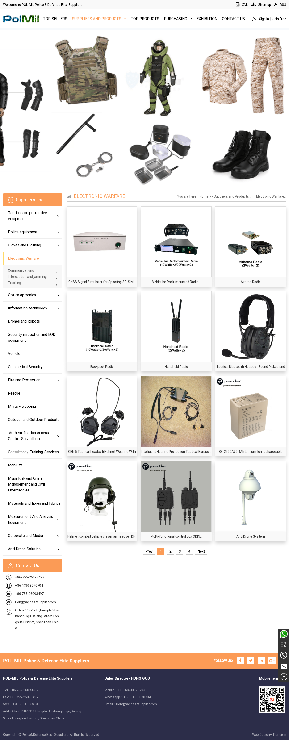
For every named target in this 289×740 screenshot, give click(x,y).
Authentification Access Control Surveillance (28, 436)
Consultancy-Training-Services (33, 452)
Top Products (145, 19)
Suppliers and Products (99, 19)
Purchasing (178, 19)
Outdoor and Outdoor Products (33, 419)
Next (201, 551)
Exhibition (207, 19)
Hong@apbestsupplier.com (35, 602)
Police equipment (23, 232)
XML (242, 5)
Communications (32, 270)
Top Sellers (55, 19)
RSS (280, 5)
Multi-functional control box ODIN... (176, 536)
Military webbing (22, 406)
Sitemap (261, 5)
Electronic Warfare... (271, 196)
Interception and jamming (32, 277)
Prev (149, 551)
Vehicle (14, 353)
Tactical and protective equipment (27, 216)
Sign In (264, 19)
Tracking (32, 283)
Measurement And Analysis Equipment (30, 519)
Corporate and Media (25, 535)
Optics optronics (22, 295)
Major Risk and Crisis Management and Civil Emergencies (26, 484)
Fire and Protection (24, 380)
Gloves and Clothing (24, 245)
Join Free (279, 19)
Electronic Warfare (23, 258)
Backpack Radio (102, 367)
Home (204, 196)
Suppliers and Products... (232, 196)
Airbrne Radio (251, 282)
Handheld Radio (176, 367)
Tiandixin (279, 734)
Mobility (15, 465)
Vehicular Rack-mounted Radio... (176, 282)
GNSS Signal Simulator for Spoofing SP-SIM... (102, 282)
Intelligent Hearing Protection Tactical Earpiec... (176, 451)
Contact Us (233, 19)
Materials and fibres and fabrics (34, 503)
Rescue (14, 393)
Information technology (27, 308)
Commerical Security (25, 367)
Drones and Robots (24, 321)
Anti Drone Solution (24, 549)
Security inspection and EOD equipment (31, 337)
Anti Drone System (250, 536)
